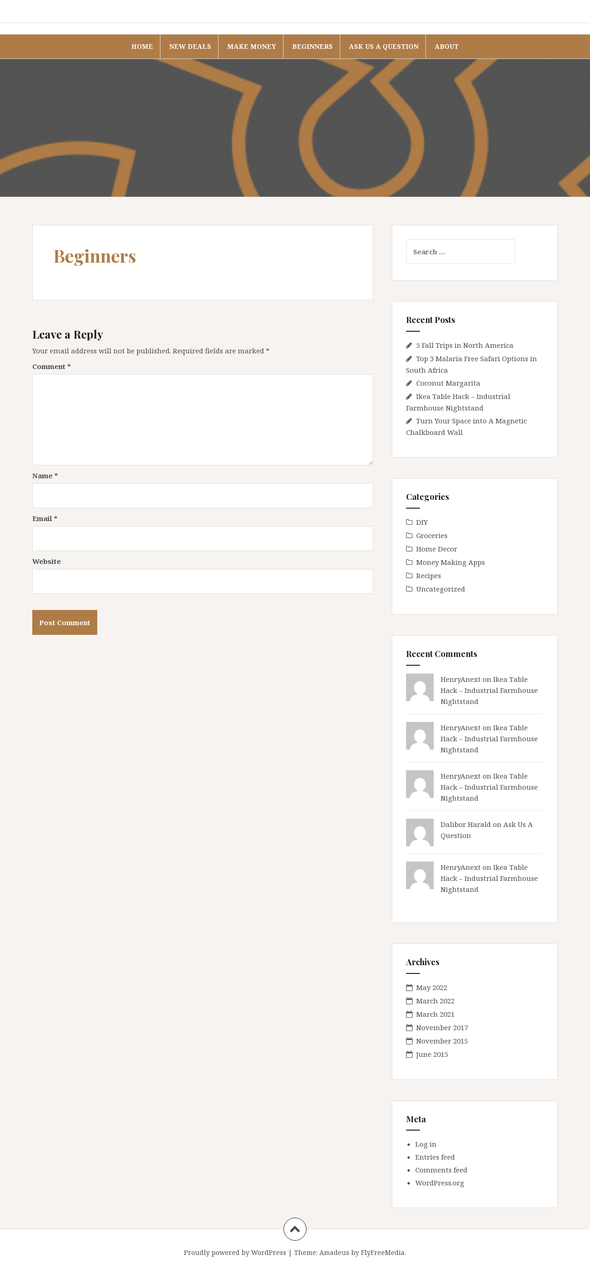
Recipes (428, 575)
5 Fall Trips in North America (464, 345)
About (447, 46)
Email (45, 518)
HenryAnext (461, 679)
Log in (426, 1144)
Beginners (312, 46)
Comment (51, 366)
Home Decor (436, 548)
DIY (422, 522)
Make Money (251, 46)
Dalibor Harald (466, 824)
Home (142, 46)
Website (46, 561)
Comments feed (441, 1169)
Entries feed (435, 1156)
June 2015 (432, 1054)
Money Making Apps (450, 562)
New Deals (190, 46)
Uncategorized (440, 588)
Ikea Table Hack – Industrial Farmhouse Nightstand (489, 690)
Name (45, 475)
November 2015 (442, 1040)
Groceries (432, 535)
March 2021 (435, 1014)
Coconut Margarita (448, 382)
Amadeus (334, 1252)
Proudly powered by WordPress (235, 1252)
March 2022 (435, 1000)
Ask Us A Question (384, 46)
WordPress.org (439, 1182)
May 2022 (431, 987)
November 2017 (442, 1027)
